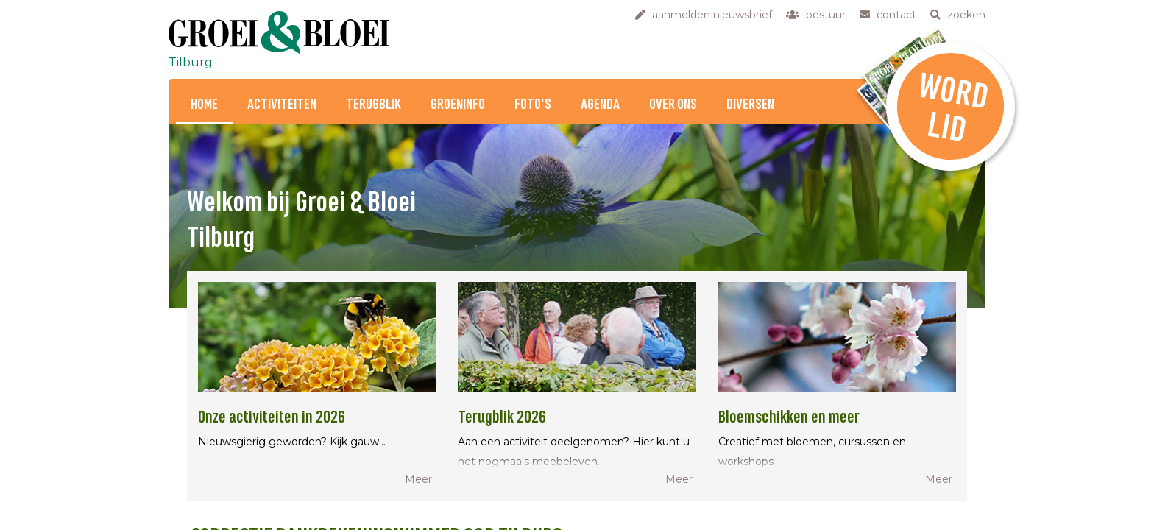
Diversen (750, 105)
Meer (418, 479)
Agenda (600, 105)
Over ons (673, 105)
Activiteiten (281, 105)
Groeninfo (458, 105)
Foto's (532, 105)
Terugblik (373, 105)
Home (204, 105)
